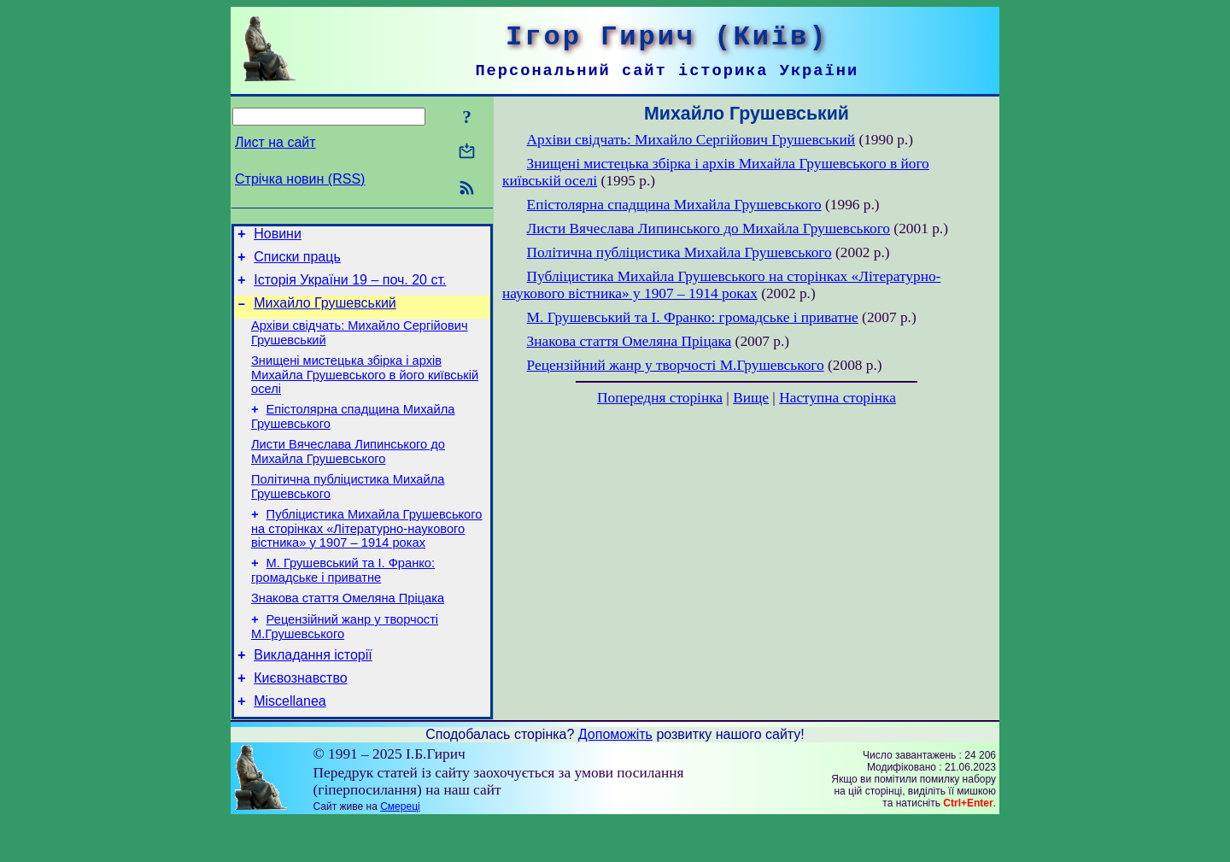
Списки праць (297, 262)
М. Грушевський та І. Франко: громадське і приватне (343, 598)
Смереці (399, 847)
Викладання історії (313, 690)
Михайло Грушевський (325, 313)
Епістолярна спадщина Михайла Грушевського (674, 204)
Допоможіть (615, 775)
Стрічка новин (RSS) (300, 179)
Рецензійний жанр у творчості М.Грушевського (675, 365)
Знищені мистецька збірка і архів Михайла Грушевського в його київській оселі (364, 390)
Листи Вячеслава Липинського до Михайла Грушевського (348, 472)
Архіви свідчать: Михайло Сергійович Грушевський (691, 140)
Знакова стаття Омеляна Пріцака (347, 629)
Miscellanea (289, 742)
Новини (278, 236)
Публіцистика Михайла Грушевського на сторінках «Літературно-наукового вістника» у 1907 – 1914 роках (366, 554)
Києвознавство (300, 716)
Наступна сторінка (837, 398)
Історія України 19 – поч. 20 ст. (350, 287)
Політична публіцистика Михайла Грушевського (679, 252)
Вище (751, 398)
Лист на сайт (275, 142)
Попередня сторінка (660, 398)
